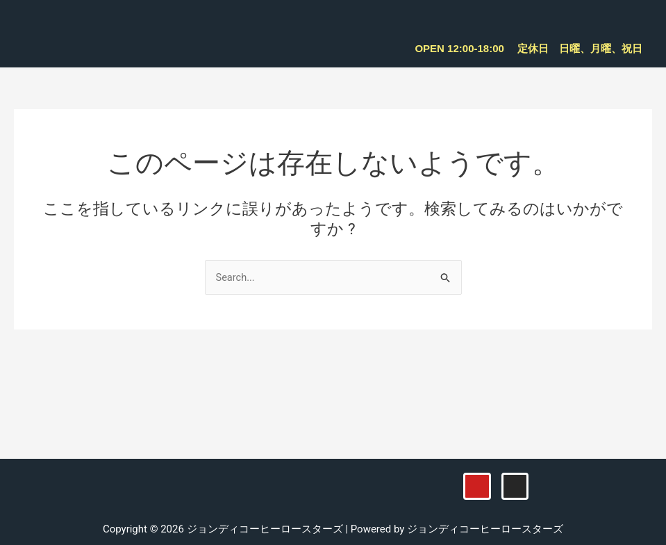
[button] (637, 21)
